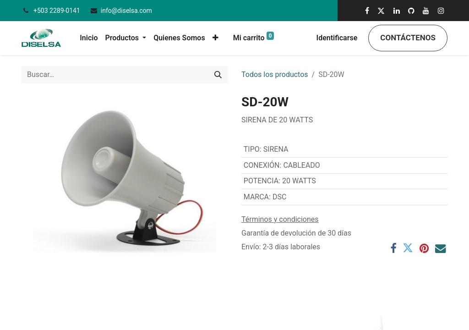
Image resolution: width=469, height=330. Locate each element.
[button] (215, 38)
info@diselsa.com (126, 10)
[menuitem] (88, 38)
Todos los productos (274, 74)
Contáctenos (408, 37)
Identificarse (337, 37)
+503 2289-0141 (57, 10)
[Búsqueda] (218, 74)
